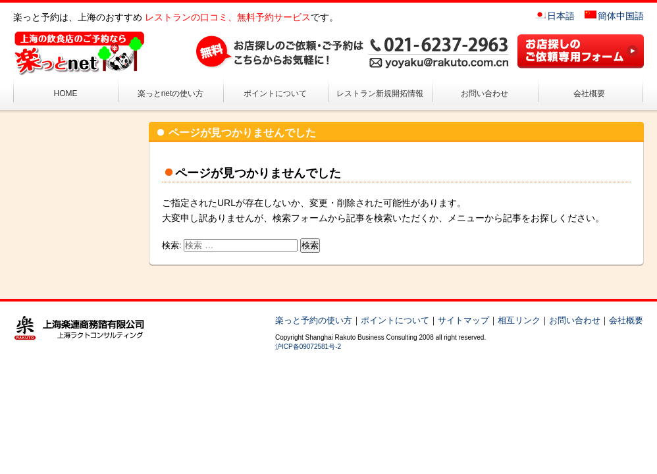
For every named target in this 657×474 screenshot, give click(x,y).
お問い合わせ (484, 93)
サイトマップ (463, 320)
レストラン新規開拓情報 (379, 93)
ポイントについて (275, 93)
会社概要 (589, 93)
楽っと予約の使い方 (313, 320)
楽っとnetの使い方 (171, 93)
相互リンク (519, 320)
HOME (66, 93)
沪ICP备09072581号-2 (308, 346)
